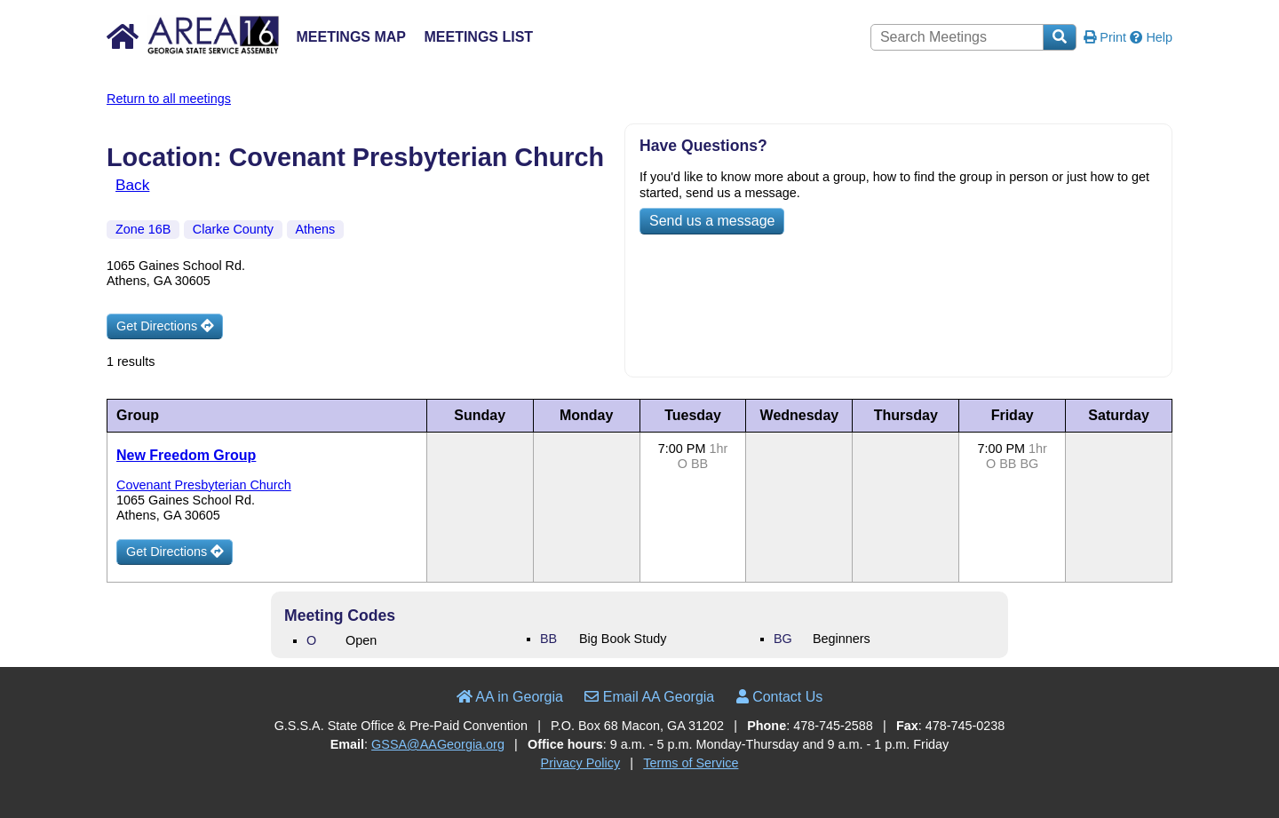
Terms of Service (690, 763)
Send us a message (712, 220)
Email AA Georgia (649, 696)
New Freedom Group (186, 455)
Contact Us (779, 696)
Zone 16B (143, 229)
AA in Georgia (510, 696)
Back (132, 185)
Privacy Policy (581, 763)
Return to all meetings (169, 98)
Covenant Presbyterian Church (203, 485)
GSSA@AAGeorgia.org (437, 744)
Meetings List (478, 36)
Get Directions (164, 326)
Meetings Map (351, 36)
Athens (316, 229)
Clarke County (233, 229)
